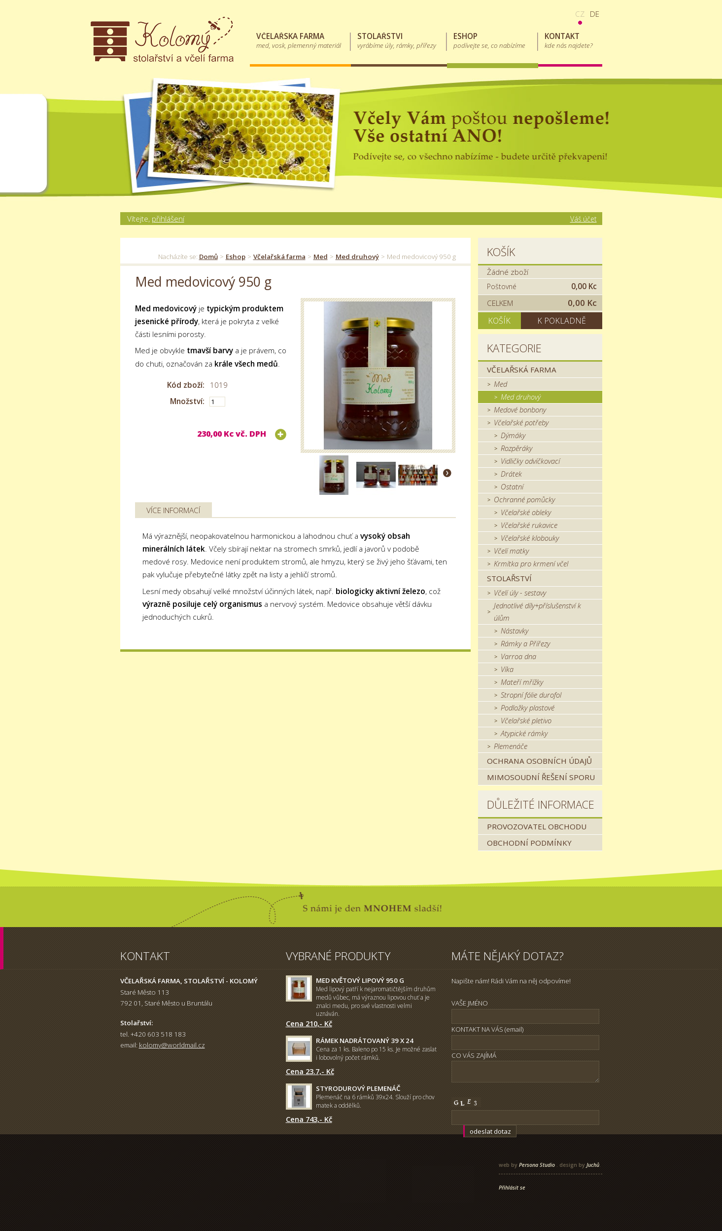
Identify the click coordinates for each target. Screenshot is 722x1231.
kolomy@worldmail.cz (172, 1045)
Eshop (235, 256)
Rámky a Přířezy (525, 643)
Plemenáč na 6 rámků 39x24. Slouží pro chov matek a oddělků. (375, 1101)
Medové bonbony (520, 409)
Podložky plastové (527, 707)
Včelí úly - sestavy (520, 592)
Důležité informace (540, 804)
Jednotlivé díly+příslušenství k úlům (537, 611)
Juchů (592, 1164)
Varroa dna (518, 656)
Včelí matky (511, 551)
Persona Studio (537, 1164)
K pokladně (561, 320)
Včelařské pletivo (526, 720)
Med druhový (357, 256)
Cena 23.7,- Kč (310, 1071)
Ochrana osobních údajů (539, 761)
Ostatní (512, 486)
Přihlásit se (512, 1187)
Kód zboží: (186, 385)
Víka (507, 669)
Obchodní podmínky (529, 843)
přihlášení (168, 219)
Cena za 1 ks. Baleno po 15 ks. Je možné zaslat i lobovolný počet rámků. (376, 1053)
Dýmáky (513, 435)
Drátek (511, 474)
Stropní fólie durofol (531, 695)
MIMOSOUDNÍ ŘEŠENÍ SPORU (541, 777)
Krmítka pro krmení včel (531, 563)
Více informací (173, 510)
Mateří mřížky (522, 682)
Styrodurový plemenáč (358, 1088)
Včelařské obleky (526, 512)
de (594, 14)
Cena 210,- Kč (309, 1023)
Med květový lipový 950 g (360, 980)
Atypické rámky (524, 733)
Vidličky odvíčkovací (530, 461)
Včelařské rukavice (529, 525)
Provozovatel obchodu (536, 826)
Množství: (187, 401)
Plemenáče (510, 746)
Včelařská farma (279, 256)
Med (320, 256)
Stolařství (509, 578)
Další (447, 473)
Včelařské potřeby (521, 422)
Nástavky (514, 630)
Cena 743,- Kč (309, 1119)
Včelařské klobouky (530, 538)
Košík (501, 252)
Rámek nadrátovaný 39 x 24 (364, 1040)
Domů (208, 256)
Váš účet (583, 219)
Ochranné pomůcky (524, 499)
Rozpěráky (516, 448)
